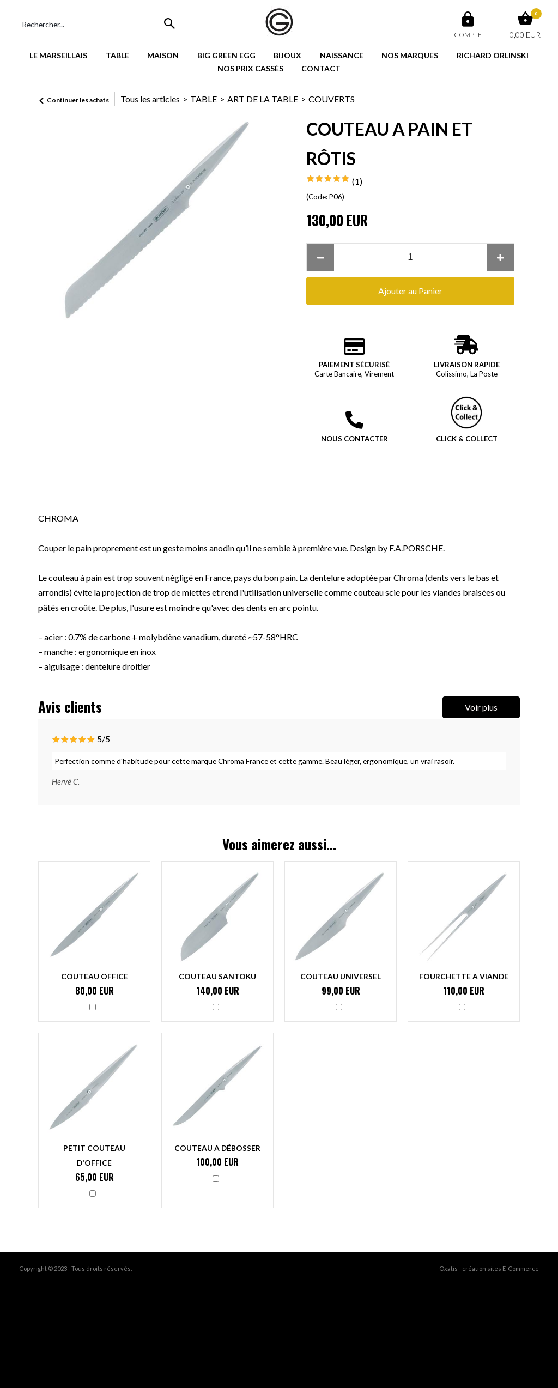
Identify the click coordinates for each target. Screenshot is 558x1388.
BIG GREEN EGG (226, 55)
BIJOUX (287, 55)
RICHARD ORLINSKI (493, 55)
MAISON (163, 55)
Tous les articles (150, 99)
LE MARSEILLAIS (58, 55)
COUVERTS (331, 99)
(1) (357, 181)
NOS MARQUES (409, 55)
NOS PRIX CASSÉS (250, 68)
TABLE (117, 55)
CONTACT (321, 68)
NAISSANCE (341, 55)
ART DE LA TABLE (262, 99)
